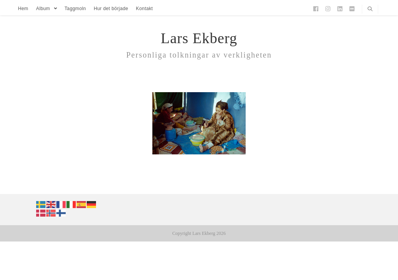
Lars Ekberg (199, 38)
